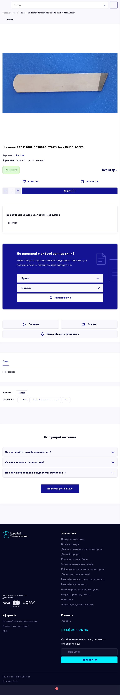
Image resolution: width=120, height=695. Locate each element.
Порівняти (91, 181)
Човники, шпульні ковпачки (77, 604)
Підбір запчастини (72, 539)
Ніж (66, 400)
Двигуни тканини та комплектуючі (81, 549)
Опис (5, 361)
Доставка (34, 324)
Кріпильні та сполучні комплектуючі (82, 569)
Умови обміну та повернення (63, 334)
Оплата (92, 324)
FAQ (4, 631)
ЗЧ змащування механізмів (77, 564)
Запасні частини (10, 13)
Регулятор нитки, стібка (75, 594)
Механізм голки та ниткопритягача (82, 579)
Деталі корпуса (70, 554)
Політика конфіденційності (16, 676)
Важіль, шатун (70, 544)
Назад (10, 19)
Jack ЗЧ (20, 155)
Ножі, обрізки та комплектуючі (45, 400)
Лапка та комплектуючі (75, 574)
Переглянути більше (60, 488)
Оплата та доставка (15, 626)
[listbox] (60, 278)
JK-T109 (13, 222)
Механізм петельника (74, 584)
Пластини (67, 599)
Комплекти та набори (74, 559)
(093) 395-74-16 (74, 630)
